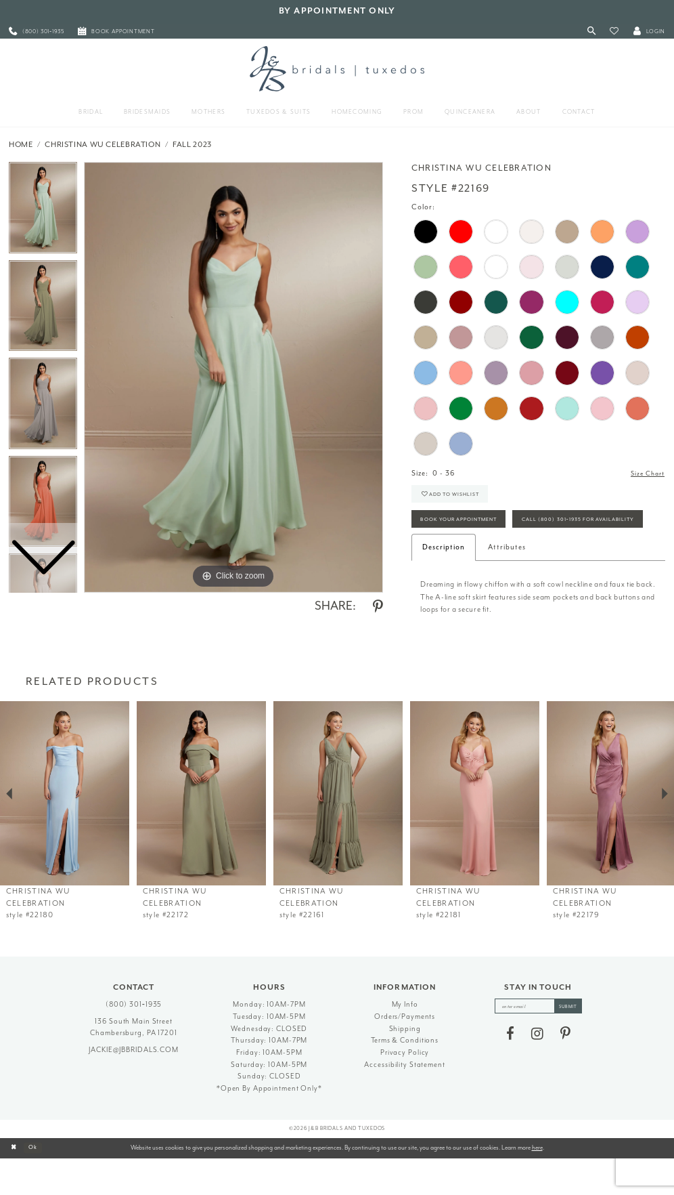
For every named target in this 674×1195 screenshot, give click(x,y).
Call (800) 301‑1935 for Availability (487, 554)
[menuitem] (36, 31)
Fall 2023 (192, 145)
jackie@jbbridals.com (134, 1085)
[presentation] (64, 829)
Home (21, 145)
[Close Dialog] (15, 1184)
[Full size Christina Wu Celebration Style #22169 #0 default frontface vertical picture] (233, 377)
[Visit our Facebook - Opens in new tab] (510, 1072)
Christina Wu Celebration (102, 145)
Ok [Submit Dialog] (37, 1184)
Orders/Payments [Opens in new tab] (404, 1053)
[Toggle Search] (592, 31)
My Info (405, 1040)
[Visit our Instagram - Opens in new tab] (537, 1072)
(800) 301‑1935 (134, 1040)
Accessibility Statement (404, 1100)
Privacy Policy (404, 1089)
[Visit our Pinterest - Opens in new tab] (565, 1072)
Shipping (405, 1064)
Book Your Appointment (467, 526)
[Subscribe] (572, 1043)
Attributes (507, 583)
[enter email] (538, 1043)
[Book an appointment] (116, 31)
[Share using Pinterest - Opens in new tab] (378, 607)
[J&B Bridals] (337, 68)
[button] (614, 31)
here (537, 1183)
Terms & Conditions (405, 1076)
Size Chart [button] (645, 473)
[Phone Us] (36, 31)
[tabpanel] (233, 377)
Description (443, 583)
